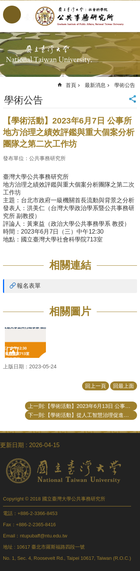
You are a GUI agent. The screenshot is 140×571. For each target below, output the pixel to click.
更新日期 (12, 445)
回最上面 (123, 386)
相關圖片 (70, 311)
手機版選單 (12, 15)
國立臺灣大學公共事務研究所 (77, 16)
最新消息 (95, 85)
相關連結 (70, 265)
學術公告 (124, 85)
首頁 (71, 85)
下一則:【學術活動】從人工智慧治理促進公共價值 (82, 415)
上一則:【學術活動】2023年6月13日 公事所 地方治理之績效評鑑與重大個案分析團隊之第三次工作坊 (82, 406)
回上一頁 (95, 386)
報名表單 (29, 286)
